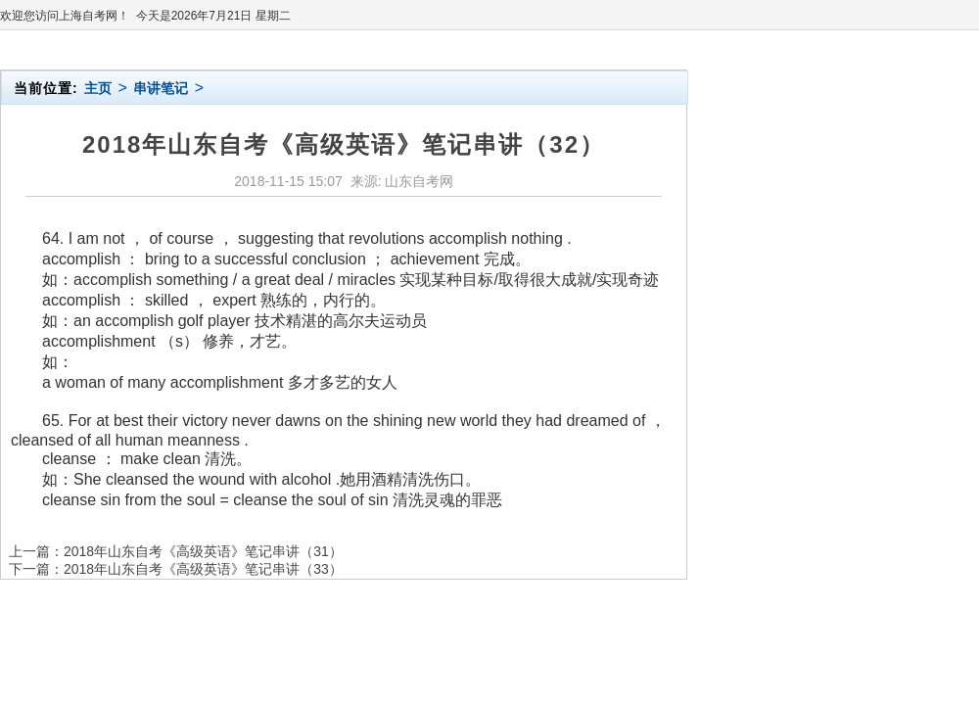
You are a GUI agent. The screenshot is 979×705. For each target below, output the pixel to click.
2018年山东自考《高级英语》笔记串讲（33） (203, 569)
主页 (98, 88)
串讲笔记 (160, 88)
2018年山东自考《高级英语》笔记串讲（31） (203, 551)
